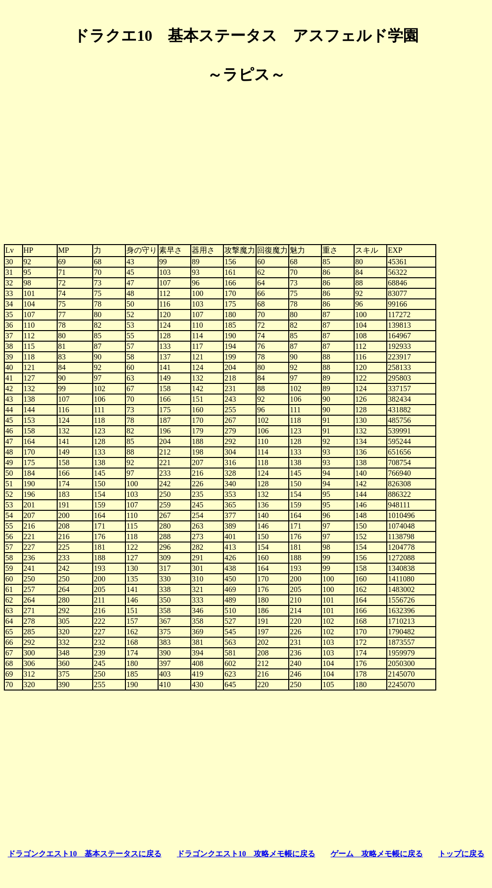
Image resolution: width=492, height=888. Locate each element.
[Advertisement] (246, 160)
